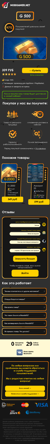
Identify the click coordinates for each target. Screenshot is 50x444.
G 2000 (11, 186)
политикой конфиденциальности (33, 438)
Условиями (40, 148)
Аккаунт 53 (38, 187)
